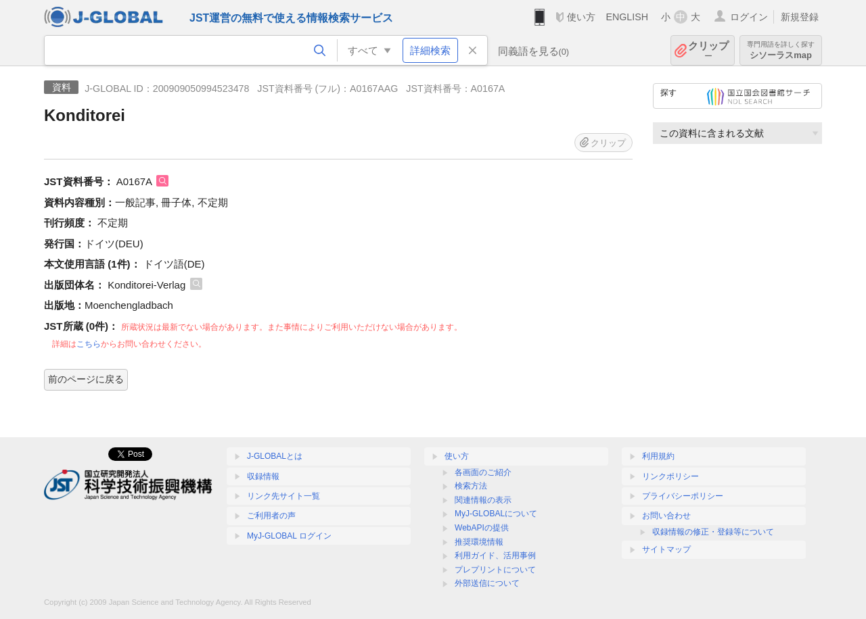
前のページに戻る (86, 379)
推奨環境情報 (479, 542)
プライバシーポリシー (682, 496)
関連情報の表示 (483, 500)
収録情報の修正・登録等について (713, 532)
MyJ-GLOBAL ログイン (289, 536)
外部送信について (487, 583)
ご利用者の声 (271, 515)
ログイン (749, 16)
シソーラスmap (781, 50)
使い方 (581, 16)
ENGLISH (627, 16)
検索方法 (471, 486)
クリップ (708, 50)
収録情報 (263, 476)
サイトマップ (666, 549)
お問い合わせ (666, 515)
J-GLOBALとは (274, 456)
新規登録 (800, 16)
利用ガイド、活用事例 (495, 555)
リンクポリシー (670, 476)
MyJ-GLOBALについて (496, 513)
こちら (88, 344)
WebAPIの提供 (482, 528)
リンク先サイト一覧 (283, 496)
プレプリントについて (495, 569)
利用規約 (658, 456)
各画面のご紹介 (483, 472)
